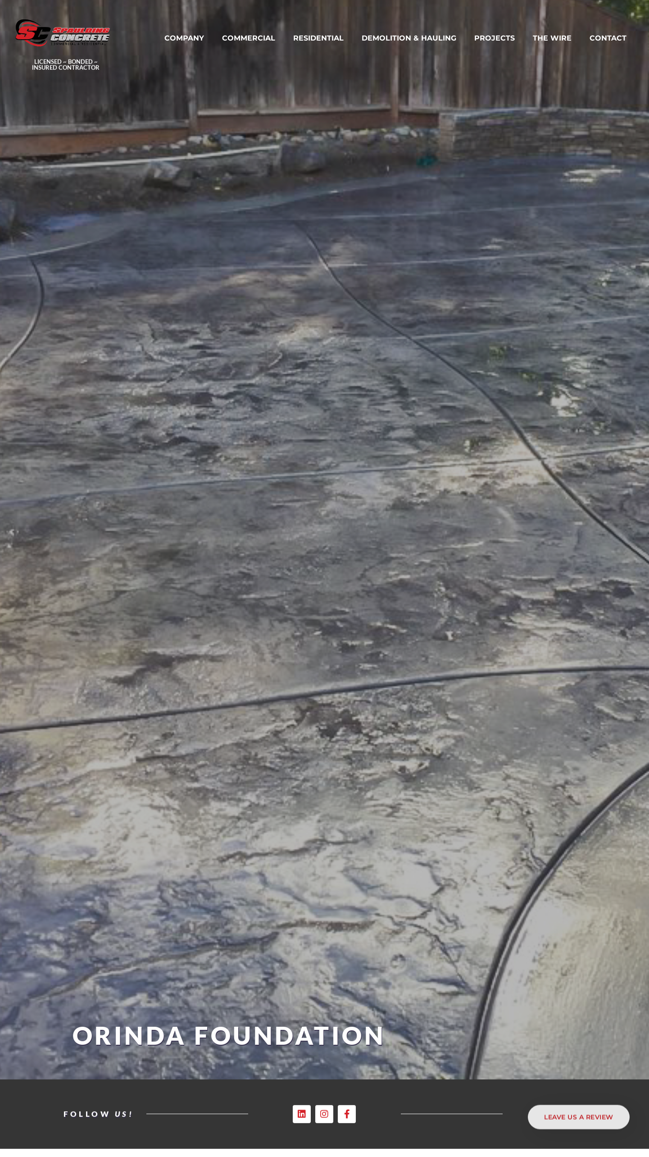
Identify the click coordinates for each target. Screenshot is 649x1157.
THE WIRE (552, 39)
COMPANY (184, 39)
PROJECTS (494, 39)
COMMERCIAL (248, 39)
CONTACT (608, 39)
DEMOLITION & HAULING (409, 39)
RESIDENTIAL (318, 39)
